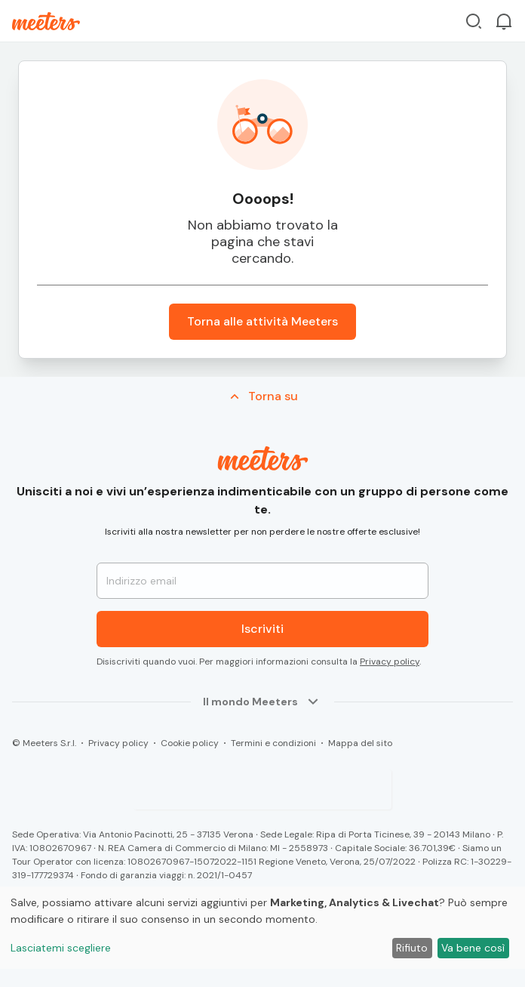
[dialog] (262, 928)
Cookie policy (190, 743)
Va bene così (473, 948)
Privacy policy (389, 661)
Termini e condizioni (273, 743)
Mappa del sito (360, 743)
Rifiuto (412, 948)
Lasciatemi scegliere (61, 948)
